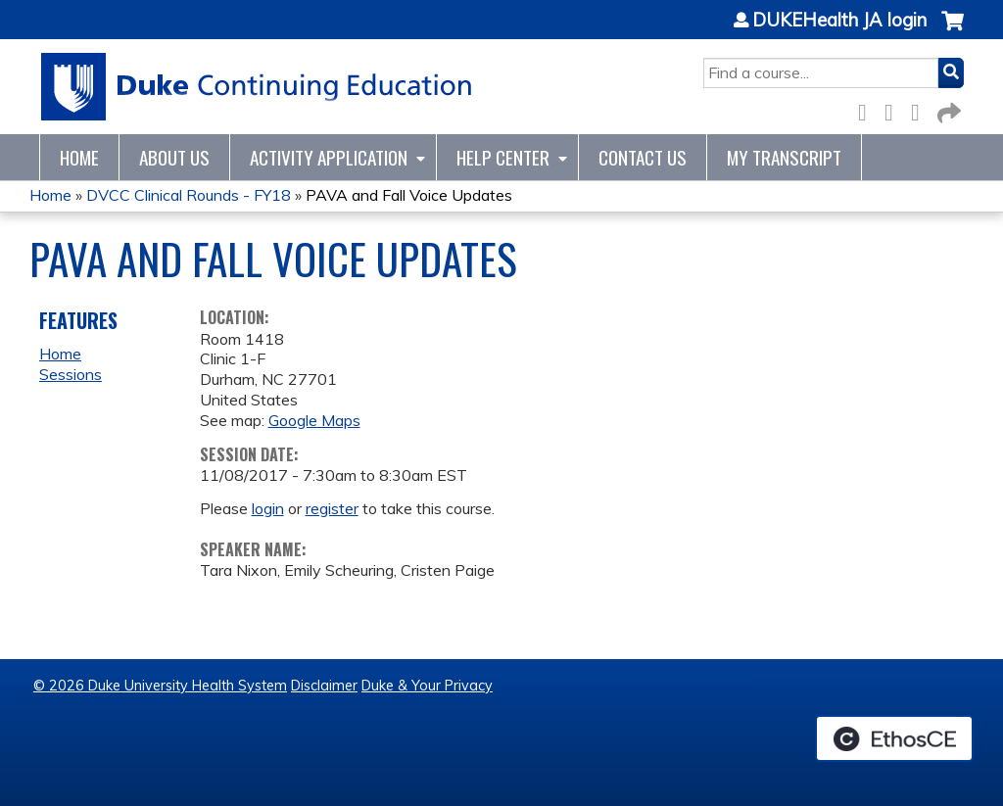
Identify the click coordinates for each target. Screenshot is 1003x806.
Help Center (502, 157)
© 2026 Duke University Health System (160, 685)
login (268, 508)
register (332, 508)
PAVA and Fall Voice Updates (409, 195)
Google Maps (314, 420)
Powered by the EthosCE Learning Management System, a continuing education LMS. (894, 738)
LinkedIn (921, 109)
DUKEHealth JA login (839, 20)
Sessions (70, 374)
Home (79, 157)
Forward (947, 109)
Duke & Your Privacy (427, 685)
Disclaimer (324, 685)
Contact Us (642, 157)
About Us (174, 157)
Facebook (868, 109)
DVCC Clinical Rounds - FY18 (188, 195)
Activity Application (328, 157)
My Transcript (784, 157)
